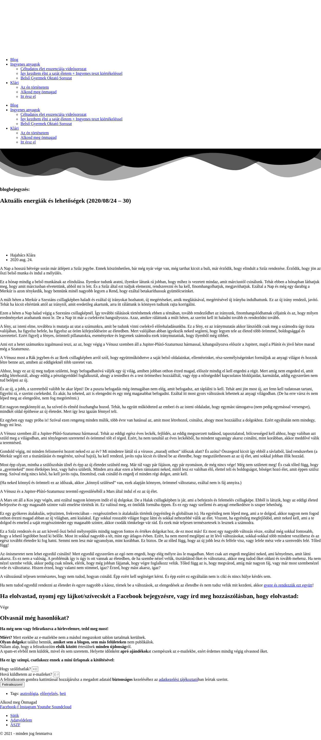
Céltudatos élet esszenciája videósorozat (53, 69)
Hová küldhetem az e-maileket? (26, 674)
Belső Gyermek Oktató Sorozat (46, 78)
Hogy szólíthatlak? (16, 669)
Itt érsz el (28, 96)
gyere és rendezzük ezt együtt (288, 585)
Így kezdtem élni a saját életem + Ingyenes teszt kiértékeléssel (72, 73)
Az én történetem (35, 87)
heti (63, 693)
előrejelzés (49, 693)
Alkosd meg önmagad (38, 92)
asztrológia (29, 693)
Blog (14, 59)
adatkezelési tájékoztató (178, 679)
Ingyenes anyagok (25, 64)
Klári (14, 82)
